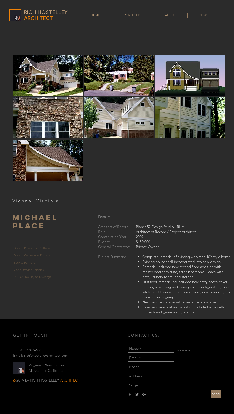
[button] (48, 75)
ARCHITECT (38, 18)
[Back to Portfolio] (33, 262)
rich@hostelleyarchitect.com (46, 355)
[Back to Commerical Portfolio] (33, 255)
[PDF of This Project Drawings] (33, 277)
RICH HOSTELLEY (45, 12)
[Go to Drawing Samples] (33, 269)
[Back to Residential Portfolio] (33, 248)
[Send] (216, 394)
